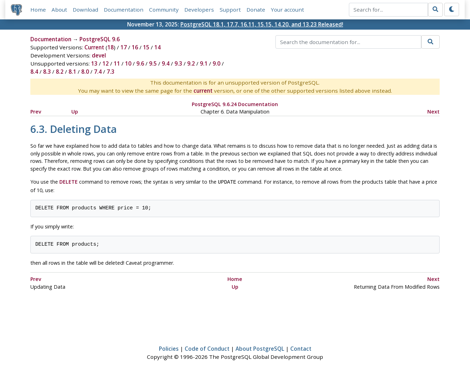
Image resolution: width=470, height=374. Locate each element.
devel (99, 55)
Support (230, 9)
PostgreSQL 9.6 (99, 39)
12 (105, 63)
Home (38, 9)
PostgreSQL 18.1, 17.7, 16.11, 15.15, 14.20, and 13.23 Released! (261, 24)
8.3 (47, 71)
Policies (169, 347)
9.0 (216, 63)
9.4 (165, 63)
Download (85, 9)
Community (164, 9)
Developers (199, 9)
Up (74, 111)
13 (94, 63)
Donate (255, 9)
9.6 (140, 63)
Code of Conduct (207, 347)
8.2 (60, 71)
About (59, 9)
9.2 (191, 63)
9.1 (204, 63)
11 (117, 63)
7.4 (98, 71)
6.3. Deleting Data (73, 129)
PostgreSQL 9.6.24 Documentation (235, 104)
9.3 (178, 63)
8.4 (34, 71)
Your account (287, 9)
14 (157, 47)
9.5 (153, 63)
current (203, 90)
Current (94, 47)
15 (146, 47)
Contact (300, 347)
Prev (35, 111)
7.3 (110, 71)
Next (433, 111)
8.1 (72, 71)
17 (123, 47)
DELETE (68, 181)
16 (135, 47)
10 (128, 63)
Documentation (123, 9)
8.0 (85, 71)
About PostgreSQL (260, 347)
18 (110, 47)
